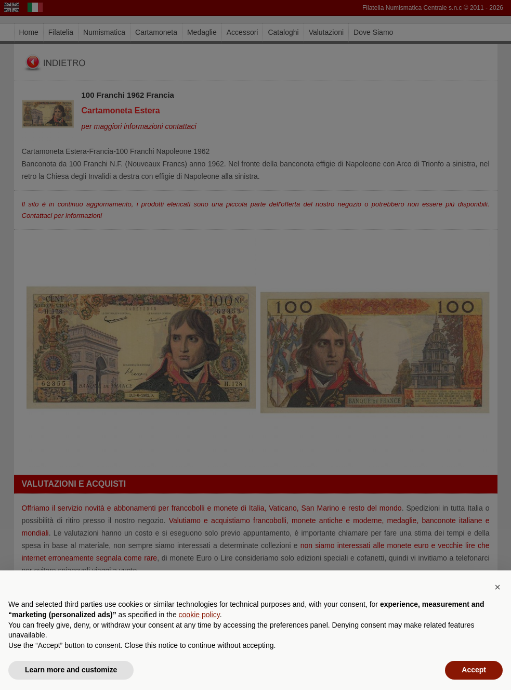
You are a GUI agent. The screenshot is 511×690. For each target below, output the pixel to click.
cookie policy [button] (199, 614)
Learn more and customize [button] (71, 670)
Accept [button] (474, 670)
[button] (497, 587)
